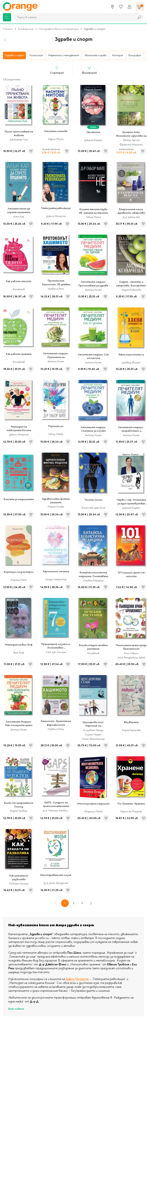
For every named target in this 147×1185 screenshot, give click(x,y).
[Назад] (5, 40)
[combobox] (73, 17)
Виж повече (16, 1009)
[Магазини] (112, 7)
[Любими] (121, 7)
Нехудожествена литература (59, 29)
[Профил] (129, 7)
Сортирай (57, 70)
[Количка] (140, 7)
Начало (8, 29)
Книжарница (25, 29)
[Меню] (7, 17)
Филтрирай (89, 70)
